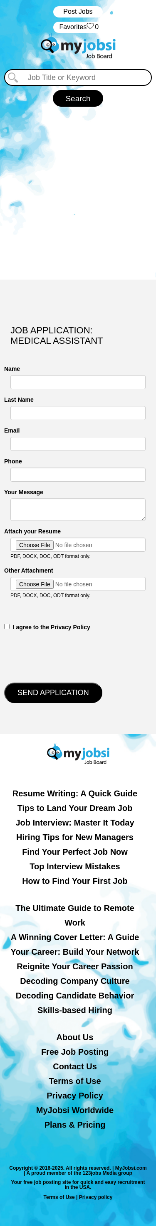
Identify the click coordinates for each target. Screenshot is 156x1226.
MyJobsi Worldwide (75, 1110)
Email (12, 430)
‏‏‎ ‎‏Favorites (78, 27)
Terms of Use (75, 1081)
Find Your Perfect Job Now (75, 851)
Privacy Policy (75, 1095)
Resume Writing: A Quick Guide (74, 793)
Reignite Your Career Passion (75, 966)
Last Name (19, 399)
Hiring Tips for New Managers (75, 837)
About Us (75, 1037)
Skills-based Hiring (74, 1010)
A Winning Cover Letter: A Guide (75, 937)
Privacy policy (96, 1197)
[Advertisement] (78, 189)
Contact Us (75, 1066)
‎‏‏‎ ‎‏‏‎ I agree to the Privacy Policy (47, 627)
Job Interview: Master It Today (74, 822)
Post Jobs (77, 11)
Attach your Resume (32, 531)
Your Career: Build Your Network (75, 951)
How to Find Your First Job (75, 881)
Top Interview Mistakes (75, 866)
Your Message (23, 492)
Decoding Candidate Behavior (75, 995)
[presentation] (67, 656)
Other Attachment (28, 570)
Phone (13, 461)
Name (12, 368)
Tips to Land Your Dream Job (75, 808)
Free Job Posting (75, 1051)
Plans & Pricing (75, 1124)
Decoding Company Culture (74, 981)
